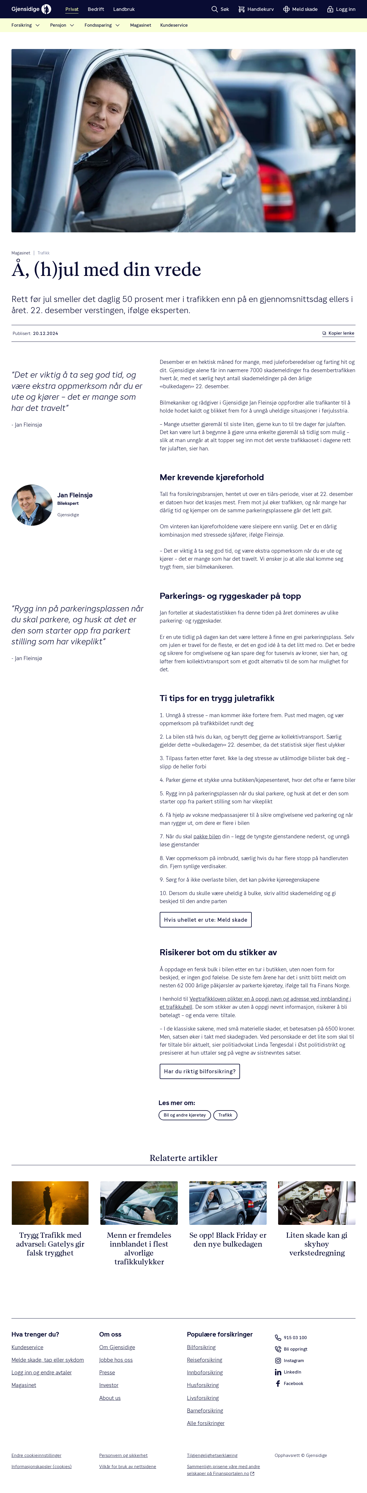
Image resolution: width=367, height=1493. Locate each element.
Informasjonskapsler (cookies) (41, 1466)
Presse (107, 1372)
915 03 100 (291, 1337)
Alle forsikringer (206, 1423)
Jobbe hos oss (116, 1360)
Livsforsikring (203, 1398)
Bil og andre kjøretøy (185, 1115)
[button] (220, 9)
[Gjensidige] (31, 9)
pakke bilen (207, 836)
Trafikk (44, 253)
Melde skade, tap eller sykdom (47, 1360)
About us (110, 1398)
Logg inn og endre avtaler (41, 1372)
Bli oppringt (291, 1350)
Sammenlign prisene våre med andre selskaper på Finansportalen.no (224, 1470)
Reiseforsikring (204, 1360)
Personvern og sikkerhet (123, 1455)
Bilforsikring (201, 1347)
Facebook (289, 1384)
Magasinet (20, 253)
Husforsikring (203, 1385)
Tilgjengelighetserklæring (212, 1455)
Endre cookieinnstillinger (36, 1455)
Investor (108, 1385)
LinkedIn (288, 1373)
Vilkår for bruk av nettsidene (127, 1466)
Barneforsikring (205, 1410)
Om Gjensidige (117, 1347)
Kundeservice (27, 1347)
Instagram (289, 1361)
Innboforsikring (205, 1372)
